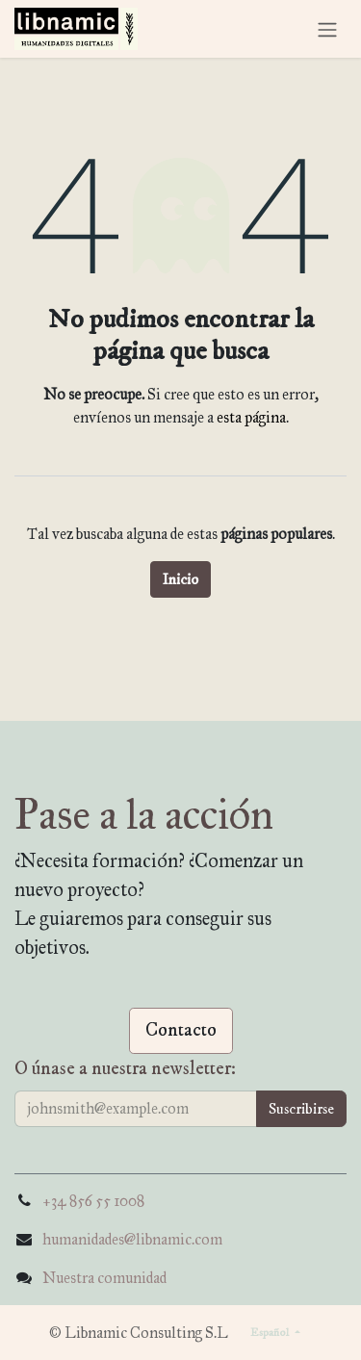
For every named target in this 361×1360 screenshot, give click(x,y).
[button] (301, 1109)
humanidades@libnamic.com (132, 1239)
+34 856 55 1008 (93, 1201)
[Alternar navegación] (327, 28)
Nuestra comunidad (104, 1278)
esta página (251, 417)
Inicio (180, 579)
